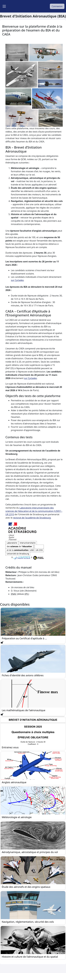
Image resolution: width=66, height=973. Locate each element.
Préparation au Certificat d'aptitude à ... (24, 638)
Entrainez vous (10, 747)
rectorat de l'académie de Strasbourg (32, 517)
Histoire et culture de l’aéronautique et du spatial (30, 956)
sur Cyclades (17, 280)
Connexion (57, 6)
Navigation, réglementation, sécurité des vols (28, 921)
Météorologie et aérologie (17, 817)
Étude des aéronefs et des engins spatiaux (26, 886)
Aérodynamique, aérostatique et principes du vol (30, 852)
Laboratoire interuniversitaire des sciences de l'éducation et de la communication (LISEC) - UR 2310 (33, 511)
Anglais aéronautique (14, 782)
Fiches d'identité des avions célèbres (23, 675)
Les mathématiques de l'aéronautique (23, 710)
